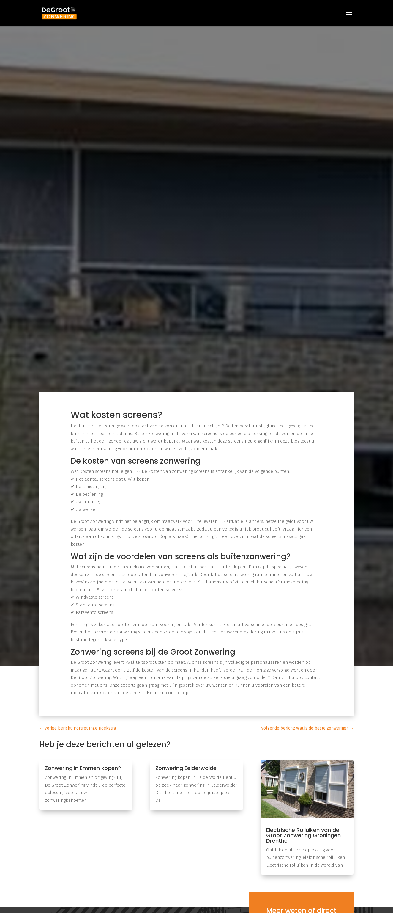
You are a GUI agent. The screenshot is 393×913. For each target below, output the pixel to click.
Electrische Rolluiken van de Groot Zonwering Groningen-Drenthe (305, 835)
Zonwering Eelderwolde (186, 768)
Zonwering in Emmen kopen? (83, 768)
